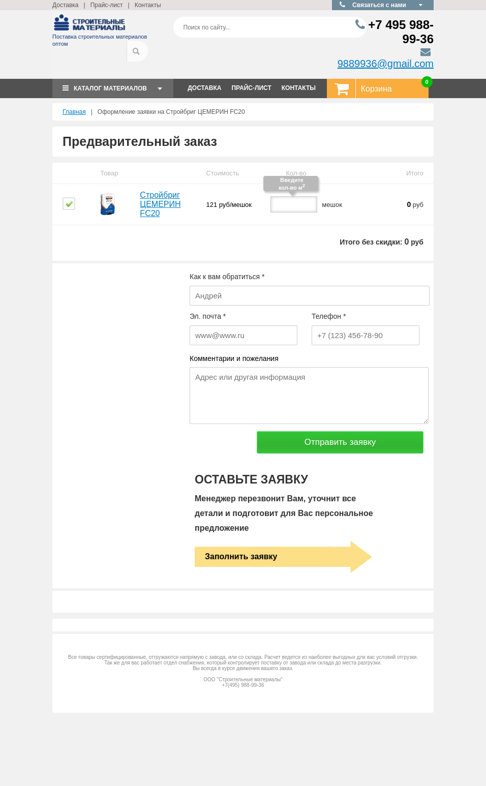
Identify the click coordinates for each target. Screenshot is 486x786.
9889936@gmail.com (386, 63)
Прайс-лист (106, 5)
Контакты (148, 5)
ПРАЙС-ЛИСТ (251, 88)
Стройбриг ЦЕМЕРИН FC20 (160, 204)
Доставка (65, 5)
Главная (74, 111)
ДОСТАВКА (204, 88)
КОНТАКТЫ (299, 88)
